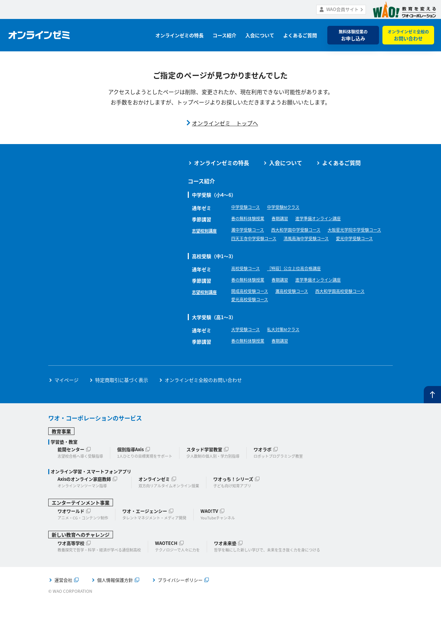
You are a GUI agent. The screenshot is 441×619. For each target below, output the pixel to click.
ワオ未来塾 (225, 558)
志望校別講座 (206, 230)
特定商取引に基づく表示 (121, 394)
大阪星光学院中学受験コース (262, 240)
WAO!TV (209, 525)
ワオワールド (71, 525)
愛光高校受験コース (252, 313)
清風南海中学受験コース (257, 249)
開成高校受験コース (252, 304)
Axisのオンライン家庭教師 (84, 493)
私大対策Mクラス (290, 345)
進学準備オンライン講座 (330, 219)
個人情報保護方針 (115, 594)
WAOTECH (166, 558)
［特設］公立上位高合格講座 (303, 281)
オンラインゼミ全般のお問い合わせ (203, 394)
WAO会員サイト (342, 9)
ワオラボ (262, 464)
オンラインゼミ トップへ (225, 123)
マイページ (66, 394)
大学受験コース (248, 345)
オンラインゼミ (154, 493)
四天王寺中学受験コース (327, 240)
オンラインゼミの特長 (179, 35)
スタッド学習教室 (204, 464)
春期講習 (286, 219)
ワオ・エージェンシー (144, 525)
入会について (259, 35)
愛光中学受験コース (312, 249)
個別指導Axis (130, 464)
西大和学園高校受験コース (355, 304)
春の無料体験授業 (250, 219)
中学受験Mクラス (290, 207)
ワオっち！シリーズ (233, 493)
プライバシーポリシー (180, 594)
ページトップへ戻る (432, 409)
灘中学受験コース (250, 230)
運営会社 (63, 594)
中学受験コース (248, 207)
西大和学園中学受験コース (305, 230)
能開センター (71, 464)
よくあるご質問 (300, 35)
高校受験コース (248, 281)
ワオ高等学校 (71, 558)
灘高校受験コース (300, 304)
